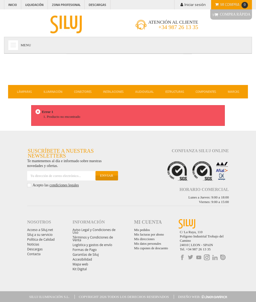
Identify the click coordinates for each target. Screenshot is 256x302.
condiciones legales (64, 185)
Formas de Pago (85, 249)
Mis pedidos (142, 230)
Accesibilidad (82, 259)
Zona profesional (66, 4)
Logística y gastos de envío (92, 245)
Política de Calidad (41, 239)
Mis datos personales (147, 244)
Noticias (33, 244)
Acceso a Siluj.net (40, 230)
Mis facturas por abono (149, 234)
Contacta (34, 254)
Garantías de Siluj (86, 254)
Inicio (12, 4)
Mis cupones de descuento (151, 248)
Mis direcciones (144, 239)
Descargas (97, 4)
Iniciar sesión (195, 4)
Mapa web (80, 264)
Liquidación (34, 4)
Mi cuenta (148, 222)
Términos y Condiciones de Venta (93, 238)
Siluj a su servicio (40, 234)
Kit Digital (80, 269)
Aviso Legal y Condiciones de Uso (94, 231)
